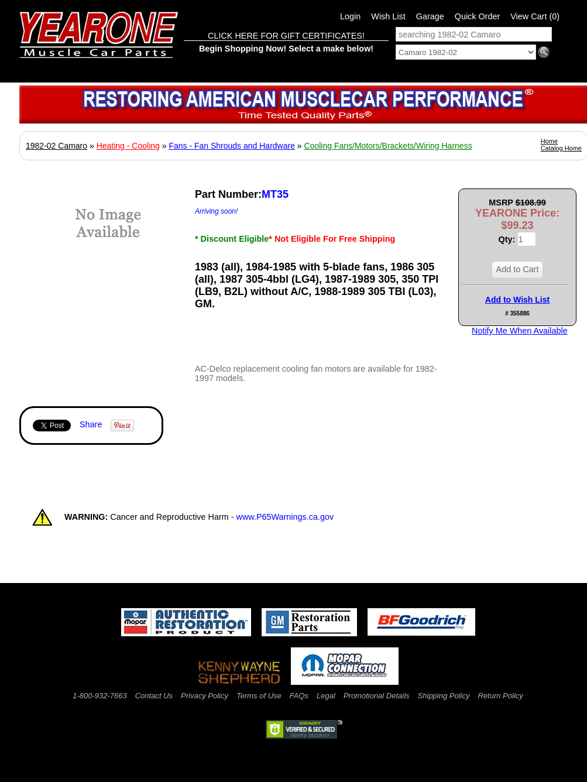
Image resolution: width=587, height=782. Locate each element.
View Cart (534, 16)
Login (350, 16)
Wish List (388, 16)
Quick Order (477, 16)
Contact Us (154, 695)
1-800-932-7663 (100, 695)
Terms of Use (259, 695)
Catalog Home (561, 148)
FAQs (299, 695)
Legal (326, 695)
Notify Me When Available (520, 330)
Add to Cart (517, 269)
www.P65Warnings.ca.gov (285, 517)
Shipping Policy (444, 695)
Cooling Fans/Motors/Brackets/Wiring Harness (388, 145)
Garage (430, 16)
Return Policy (500, 695)
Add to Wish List (517, 299)
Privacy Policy (204, 695)
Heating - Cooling (128, 145)
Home (549, 141)
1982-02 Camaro (56, 145)
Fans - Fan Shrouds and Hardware (232, 145)
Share (91, 424)
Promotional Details (377, 695)
